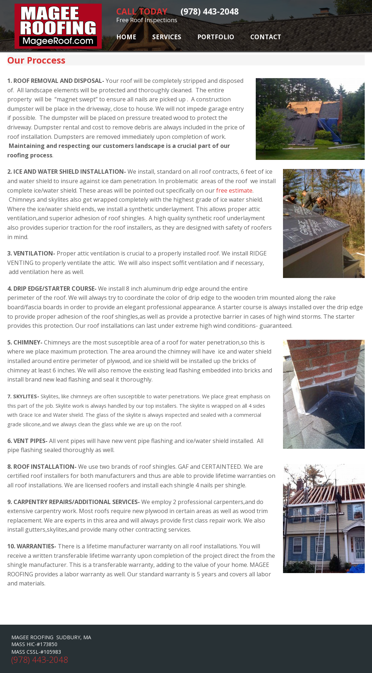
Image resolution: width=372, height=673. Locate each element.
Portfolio (215, 37)
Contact (265, 37)
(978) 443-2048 (39, 659)
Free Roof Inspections (146, 20)
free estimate (234, 190)
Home (126, 37)
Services (166, 37)
